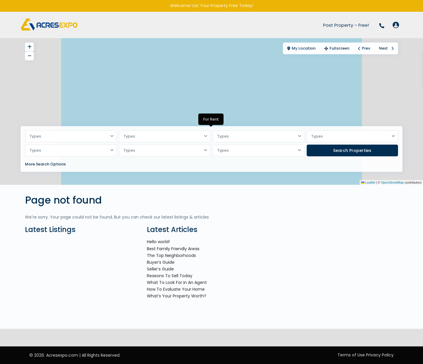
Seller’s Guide (160, 269)
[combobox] (71, 136)
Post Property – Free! (346, 25)
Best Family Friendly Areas (173, 249)
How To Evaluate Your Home (176, 289)
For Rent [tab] (211, 119)
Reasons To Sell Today (169, 276)
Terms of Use (351, 355)
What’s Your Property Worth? (176, 296)
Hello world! (158, 242)
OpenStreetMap (392, 182)
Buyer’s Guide (160, 262)
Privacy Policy (380, 355)
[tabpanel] (211, 150)
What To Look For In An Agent (177, 282)
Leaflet (368, 182)
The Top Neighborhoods (171, 255)
